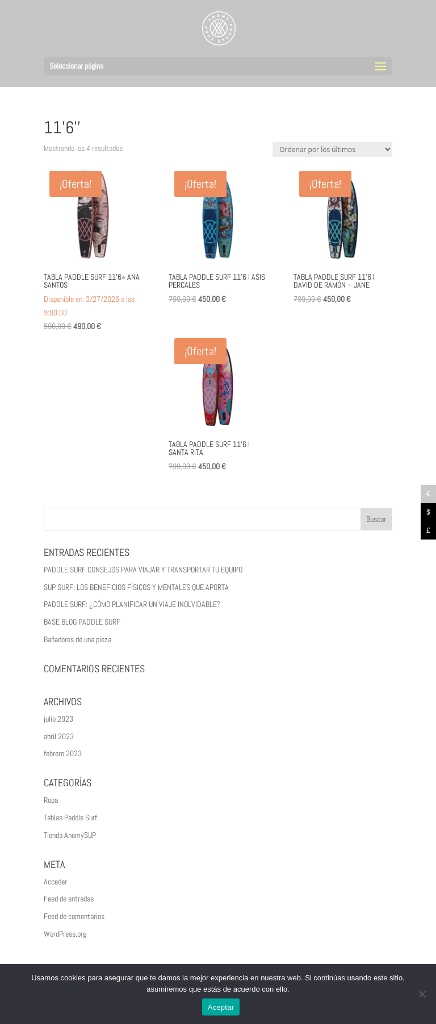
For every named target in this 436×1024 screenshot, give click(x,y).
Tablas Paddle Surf (70, 817)
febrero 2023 (63, 753)
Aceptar (221, 1007)
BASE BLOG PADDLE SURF (82, 622)
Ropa (51, 800)
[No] (421, 994)
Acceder (55, 881)
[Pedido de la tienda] (332, 149)
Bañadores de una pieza (77, 639)
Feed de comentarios (74, 916)
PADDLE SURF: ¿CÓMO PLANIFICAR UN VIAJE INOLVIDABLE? (132, 604)
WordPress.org (65, 934)
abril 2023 (59, 736)
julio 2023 (58, 719)
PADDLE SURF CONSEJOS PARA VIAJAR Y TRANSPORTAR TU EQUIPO (143, 569)
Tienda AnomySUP (70, 835)
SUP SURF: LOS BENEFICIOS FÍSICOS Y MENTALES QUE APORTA (136, 587)
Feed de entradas (69, 899)
